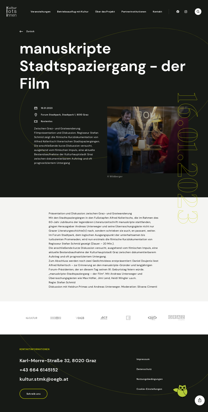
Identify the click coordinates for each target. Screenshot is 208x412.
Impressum (143, 359)
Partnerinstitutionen (133, 11)
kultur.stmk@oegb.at (44, 379)
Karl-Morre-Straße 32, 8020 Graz (58, 360)
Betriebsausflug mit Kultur (73, 11)
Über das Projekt (105, 11)
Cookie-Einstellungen (149, 389)
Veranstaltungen (41, 11)
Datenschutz (144, 369)
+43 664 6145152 (39, 370)
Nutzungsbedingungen (150, 379)
